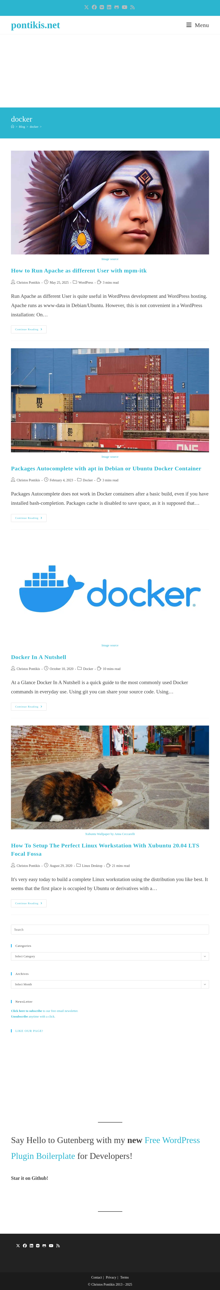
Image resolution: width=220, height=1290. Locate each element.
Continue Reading (31, 330)
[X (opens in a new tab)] (87, 7)
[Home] (12, 126)
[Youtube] (51, 1246)
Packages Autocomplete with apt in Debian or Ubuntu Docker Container (106, 468)
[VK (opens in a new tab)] (101, 7)
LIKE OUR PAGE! (29, 1031)
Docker (88, 480)
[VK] (37, 1246)
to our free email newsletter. (44, 1011)
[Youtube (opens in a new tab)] (124, 7)
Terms (124, 1277)
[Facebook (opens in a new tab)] (94, 7)
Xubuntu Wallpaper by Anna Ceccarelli (110, 834)
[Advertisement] (110, 71)
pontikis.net (35, 24)
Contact (96, 1277)
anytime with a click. (33, 1016)
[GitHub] (44, 1246)
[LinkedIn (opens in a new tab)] (109, 7)
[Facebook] (25, 1246)
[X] (18, 1246)
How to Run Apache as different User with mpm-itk (79, 270)
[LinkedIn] (31, 1246)
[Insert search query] (110, 929)
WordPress (85, 282)
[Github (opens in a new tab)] (116, 7)
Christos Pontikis (28, 282)
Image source (110, 259)
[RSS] (58, 1246)
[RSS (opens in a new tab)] (132, 7)
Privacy (111, 1277)
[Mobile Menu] (197, 25)
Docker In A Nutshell (38, 657)
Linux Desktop (92, 866)
